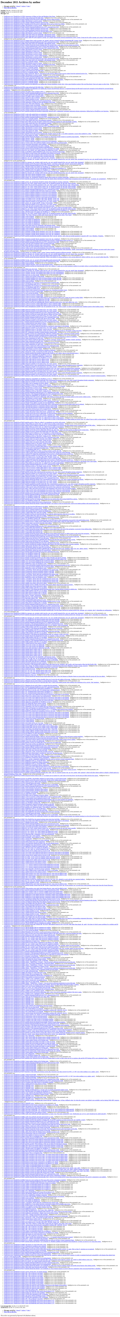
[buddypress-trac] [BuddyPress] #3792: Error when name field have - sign (24, 103)
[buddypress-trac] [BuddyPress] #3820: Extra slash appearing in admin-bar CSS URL (27, 299)
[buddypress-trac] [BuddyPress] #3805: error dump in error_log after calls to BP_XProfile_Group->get (31, 198)
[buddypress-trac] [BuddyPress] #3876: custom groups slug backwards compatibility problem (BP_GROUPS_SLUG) (35, 1010)
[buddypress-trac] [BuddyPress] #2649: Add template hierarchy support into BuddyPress (28, 511)
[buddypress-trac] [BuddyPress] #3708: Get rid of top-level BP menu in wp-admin (26, 506)
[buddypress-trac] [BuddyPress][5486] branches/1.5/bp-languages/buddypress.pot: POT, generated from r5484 (33, 393)
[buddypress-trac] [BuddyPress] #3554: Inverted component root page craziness (25, 324)
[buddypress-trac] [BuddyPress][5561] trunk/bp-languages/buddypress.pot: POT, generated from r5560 (31, 889)
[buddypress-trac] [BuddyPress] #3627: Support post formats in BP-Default (24, 276)
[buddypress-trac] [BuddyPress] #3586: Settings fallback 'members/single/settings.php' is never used (31, 667)
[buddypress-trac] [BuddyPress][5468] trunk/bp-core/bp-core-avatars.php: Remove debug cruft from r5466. (33, 314)
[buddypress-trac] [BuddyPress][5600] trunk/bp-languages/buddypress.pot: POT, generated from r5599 (31, 1150)
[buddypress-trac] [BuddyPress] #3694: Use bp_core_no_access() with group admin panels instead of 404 (32, 255)
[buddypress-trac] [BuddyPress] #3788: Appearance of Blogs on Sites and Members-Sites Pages (30, 16)
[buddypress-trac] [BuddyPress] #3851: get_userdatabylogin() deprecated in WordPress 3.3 (28, 688)
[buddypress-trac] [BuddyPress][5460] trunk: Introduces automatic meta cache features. (27, 245)
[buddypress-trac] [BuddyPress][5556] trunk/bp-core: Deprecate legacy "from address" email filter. (30, 807)
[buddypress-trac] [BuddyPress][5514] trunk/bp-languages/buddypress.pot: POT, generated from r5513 (31, 526)
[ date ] (28, 6)
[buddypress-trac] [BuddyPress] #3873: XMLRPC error (19, 998)
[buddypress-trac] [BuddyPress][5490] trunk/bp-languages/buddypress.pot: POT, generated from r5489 (31, 410)
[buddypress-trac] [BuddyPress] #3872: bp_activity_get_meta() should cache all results (27, 987)
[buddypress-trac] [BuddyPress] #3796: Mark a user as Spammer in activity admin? (26, 124)
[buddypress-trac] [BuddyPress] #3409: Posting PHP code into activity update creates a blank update (31, 726)
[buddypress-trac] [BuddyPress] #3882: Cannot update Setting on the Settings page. (26, 1040)
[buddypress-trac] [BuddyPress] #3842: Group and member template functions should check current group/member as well (37, 565)
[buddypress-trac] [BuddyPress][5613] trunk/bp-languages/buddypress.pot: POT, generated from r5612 (31, 1262)
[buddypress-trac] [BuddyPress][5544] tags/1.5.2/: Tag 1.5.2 (20, 675)
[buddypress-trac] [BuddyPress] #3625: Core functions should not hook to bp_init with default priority (31, 843)
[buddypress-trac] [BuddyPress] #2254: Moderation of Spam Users (22, 51)
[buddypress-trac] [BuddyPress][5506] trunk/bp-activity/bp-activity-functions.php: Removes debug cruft (32, 493)
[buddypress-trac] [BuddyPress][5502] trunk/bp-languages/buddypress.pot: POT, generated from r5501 (31, 478)
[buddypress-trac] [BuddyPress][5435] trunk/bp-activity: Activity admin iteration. (26, 55)
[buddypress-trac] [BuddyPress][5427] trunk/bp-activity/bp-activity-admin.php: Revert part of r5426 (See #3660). (34, 24)
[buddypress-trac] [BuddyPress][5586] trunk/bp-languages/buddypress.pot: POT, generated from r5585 (31, 1062)
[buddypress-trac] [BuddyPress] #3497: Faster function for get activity (23, 787)
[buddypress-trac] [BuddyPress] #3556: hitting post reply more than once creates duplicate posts (30, 935)
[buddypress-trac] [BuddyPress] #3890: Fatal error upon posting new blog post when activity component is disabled (35, 1175)
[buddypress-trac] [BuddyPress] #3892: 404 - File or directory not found (23, 1226)
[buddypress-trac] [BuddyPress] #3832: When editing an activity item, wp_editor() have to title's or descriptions (34, 417)
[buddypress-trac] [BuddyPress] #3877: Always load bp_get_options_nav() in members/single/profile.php (32, 1014)
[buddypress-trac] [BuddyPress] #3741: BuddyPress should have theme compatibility (27, 757)
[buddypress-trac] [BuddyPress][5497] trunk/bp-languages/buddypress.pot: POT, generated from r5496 (31, 437)
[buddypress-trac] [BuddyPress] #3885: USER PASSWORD (20, 1064)
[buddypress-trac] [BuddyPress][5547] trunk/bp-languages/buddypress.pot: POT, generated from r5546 (31, 687)
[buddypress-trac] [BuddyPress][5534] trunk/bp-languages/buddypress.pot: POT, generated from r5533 (31, 622)
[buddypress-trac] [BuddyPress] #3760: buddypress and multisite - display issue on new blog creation (31, 1213)
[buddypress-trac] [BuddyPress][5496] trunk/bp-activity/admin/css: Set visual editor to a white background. (33, 433)
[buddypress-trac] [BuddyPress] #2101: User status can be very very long (24, 723)
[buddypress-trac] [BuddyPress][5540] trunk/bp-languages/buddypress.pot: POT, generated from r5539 (31, 638)
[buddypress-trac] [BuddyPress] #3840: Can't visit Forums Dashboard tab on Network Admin (29, 560)
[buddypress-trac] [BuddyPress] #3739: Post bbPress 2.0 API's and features (24, 733)
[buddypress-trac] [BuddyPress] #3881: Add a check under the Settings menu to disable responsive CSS (32, 1037)
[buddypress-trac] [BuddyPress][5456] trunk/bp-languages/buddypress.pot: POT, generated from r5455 (31, 189)
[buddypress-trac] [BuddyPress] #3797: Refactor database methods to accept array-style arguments (30, 141)
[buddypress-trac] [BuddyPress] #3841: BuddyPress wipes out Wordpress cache (25, 563)
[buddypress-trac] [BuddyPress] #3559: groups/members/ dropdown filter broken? (26, 789)
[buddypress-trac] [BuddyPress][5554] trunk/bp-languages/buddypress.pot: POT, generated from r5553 (31, 786)
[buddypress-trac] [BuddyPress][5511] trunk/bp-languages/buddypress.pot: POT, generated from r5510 (31, 517)
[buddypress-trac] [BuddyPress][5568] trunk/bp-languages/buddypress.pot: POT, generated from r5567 (31, 936)
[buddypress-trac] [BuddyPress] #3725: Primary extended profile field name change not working (30, 190)
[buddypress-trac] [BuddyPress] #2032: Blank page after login (21, 269)
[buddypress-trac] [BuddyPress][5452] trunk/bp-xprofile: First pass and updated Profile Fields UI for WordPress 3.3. (35, 168)
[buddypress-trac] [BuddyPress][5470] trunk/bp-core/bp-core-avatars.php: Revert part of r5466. (29, 318)
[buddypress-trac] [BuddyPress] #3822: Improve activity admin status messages (25, 781)
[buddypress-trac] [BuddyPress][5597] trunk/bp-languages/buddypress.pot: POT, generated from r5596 (31, 1138)
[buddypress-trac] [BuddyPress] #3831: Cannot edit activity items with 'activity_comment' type (29, 411)
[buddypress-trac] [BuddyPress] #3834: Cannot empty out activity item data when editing (28, 439)
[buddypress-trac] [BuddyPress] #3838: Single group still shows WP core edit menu (26, 538)
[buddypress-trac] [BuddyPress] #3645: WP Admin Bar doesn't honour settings (25, 703)
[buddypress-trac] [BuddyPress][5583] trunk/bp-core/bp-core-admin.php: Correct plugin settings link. (31, 1044)
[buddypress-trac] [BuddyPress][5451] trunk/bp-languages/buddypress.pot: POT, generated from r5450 (31, 165)
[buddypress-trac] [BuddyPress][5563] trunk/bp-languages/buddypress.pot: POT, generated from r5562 (31, 905)
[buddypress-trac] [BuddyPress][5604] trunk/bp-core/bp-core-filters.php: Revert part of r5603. (29, 1172)
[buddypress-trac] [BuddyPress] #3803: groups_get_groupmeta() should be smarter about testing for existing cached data (36, 177)
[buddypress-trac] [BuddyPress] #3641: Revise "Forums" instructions (22, 595)
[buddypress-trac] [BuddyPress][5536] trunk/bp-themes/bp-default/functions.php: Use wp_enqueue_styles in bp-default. (36, 625)
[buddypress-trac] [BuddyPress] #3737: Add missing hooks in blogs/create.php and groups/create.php (31, 738)
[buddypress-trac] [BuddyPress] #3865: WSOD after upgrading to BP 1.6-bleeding (26, 960)
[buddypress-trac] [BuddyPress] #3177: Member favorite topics (21, 822)
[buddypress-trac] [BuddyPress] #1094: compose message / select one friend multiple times (28, 264)
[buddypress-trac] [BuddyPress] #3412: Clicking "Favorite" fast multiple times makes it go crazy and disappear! (34, 272)
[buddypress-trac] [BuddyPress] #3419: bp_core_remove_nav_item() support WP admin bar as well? (31, 150)
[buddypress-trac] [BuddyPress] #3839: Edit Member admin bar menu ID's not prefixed (27, 547)
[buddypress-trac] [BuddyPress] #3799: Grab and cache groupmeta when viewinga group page (29, 154)
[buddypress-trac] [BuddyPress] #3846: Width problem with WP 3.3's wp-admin (25, 587)
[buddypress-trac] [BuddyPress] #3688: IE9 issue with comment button (23, 596)
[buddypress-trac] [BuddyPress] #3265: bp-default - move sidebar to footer (24, 837)
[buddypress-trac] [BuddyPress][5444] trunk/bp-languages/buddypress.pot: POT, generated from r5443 (31, 117)
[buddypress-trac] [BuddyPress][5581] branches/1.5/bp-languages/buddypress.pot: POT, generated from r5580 (33, 1028)
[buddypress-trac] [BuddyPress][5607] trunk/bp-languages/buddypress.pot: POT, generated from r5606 (31, 1181)
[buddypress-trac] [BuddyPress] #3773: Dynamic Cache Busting (21, 69)
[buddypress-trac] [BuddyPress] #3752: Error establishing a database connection (25, 1195)
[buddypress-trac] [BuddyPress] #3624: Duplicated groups (20, 669)
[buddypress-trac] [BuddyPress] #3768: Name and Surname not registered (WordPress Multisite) (30, 350)
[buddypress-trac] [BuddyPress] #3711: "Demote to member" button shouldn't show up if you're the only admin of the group (37, 679)
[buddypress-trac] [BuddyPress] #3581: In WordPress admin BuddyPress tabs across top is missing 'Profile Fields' (34, 151)
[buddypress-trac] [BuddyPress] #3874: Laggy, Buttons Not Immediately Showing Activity (28, 1005)
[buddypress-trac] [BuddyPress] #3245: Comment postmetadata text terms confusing (27, 145)
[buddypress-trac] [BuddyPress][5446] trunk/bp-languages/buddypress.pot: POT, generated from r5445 (31, 126)
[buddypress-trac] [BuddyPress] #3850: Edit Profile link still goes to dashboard (25, 661)
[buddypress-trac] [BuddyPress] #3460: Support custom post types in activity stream (26, 829)
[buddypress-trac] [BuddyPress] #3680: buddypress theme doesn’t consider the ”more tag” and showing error (33, 753)
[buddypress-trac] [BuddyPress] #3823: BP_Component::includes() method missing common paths (30, 332)
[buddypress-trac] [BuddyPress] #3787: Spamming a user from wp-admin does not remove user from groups (33, 706)
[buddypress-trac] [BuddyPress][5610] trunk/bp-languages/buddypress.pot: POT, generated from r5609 (31, 1252)
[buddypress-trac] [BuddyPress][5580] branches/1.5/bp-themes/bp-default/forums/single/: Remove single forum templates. (37, 1025)
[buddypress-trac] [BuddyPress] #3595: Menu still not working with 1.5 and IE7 (25, 592)
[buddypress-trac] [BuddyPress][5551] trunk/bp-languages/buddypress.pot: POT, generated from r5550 (31, 745)
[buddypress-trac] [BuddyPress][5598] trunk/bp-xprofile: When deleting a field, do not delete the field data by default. (36, 1144)
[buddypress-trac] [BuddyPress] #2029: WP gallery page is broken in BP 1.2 (24, 91)
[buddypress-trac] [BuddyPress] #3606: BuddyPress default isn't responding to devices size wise (30, 711)
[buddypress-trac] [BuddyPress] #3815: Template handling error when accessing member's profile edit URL (33, 278)
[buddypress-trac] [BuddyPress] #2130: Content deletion (19, 720)
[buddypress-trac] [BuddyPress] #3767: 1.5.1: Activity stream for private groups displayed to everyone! (32, 864)
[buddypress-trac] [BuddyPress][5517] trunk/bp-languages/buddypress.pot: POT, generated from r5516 (31, 535)
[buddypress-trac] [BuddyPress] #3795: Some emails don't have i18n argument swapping (28, 120)
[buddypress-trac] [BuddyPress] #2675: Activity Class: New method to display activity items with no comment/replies (36, 142)
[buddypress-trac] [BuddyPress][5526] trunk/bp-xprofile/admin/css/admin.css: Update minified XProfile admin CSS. (35, 559)
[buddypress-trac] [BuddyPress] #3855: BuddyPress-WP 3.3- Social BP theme (25, 760)
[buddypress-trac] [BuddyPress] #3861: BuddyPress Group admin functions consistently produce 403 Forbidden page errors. (37, 894)
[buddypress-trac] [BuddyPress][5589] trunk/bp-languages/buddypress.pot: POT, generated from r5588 (31, 1079)
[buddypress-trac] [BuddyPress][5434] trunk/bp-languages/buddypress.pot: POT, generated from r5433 (31, 48)
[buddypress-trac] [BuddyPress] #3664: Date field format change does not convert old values (29, 700)
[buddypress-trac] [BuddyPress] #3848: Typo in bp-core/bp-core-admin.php (24, 644)
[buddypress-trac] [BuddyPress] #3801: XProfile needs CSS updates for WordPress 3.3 (27, 166)
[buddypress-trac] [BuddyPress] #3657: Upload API (18, 838)
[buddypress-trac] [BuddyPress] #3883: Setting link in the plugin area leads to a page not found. (30, 1041)
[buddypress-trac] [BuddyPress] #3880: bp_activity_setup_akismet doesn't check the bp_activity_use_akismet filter (35, 1031)
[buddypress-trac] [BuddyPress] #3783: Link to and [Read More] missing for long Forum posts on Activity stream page (36, 1216)
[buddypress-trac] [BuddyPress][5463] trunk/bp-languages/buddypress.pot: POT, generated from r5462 (31, 261)
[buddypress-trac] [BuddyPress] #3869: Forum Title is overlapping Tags (23, 974)
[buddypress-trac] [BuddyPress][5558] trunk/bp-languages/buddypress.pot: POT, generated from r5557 (31, 823)
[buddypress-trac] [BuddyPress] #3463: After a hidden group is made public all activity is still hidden (31, 660)
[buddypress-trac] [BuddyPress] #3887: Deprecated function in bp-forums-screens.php (27, 1118)
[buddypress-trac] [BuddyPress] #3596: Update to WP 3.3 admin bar (22, 771)
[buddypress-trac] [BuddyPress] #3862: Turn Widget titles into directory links (25, 903)
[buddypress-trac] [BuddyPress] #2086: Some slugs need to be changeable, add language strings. (30, 34)
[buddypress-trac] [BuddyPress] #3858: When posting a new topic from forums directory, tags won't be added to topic (35, 873)
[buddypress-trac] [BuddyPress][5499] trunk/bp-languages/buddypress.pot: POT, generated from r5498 (31, 464)
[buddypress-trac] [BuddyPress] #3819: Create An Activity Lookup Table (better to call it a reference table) (33, 303)
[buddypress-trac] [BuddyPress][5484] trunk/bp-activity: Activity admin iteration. (26, 389)
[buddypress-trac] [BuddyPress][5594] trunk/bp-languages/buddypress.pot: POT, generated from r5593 (31, 1121)
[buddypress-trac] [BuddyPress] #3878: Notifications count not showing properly (26, 1016)
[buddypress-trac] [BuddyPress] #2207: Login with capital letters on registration (25, 114)
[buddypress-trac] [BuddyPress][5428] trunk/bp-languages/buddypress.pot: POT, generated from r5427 (31, 27)
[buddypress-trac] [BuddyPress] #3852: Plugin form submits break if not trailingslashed (27, 696)
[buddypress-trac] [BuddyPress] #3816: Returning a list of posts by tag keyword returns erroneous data (31, 282)
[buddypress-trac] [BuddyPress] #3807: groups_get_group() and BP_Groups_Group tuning (28, 203)
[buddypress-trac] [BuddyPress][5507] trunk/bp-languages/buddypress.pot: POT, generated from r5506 (31, 494)
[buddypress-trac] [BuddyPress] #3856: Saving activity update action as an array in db (27, 850)
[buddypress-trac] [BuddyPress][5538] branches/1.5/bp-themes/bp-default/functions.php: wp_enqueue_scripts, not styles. (36, 634)
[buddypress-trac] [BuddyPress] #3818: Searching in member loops (22, 288)
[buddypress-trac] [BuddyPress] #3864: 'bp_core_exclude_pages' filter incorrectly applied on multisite (31, 938)
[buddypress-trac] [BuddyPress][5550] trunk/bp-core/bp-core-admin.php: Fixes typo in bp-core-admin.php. (33, 742)
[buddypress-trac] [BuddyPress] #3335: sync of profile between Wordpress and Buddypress (28, 147)
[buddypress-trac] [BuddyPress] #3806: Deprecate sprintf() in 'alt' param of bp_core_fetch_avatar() (30, 201)
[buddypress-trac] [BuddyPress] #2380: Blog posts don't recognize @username (25, 1247)
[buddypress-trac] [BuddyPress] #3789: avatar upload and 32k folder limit (24, 18)
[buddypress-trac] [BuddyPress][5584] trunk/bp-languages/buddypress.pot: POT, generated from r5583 (31, 1049)
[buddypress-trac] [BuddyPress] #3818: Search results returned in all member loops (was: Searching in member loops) (36, 290)
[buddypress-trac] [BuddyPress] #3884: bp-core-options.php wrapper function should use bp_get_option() (32, 1050)
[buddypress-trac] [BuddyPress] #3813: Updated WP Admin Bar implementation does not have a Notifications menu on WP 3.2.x (39, 240)
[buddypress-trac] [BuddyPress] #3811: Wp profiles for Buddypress (22, 221)
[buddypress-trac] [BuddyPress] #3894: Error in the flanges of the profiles (24, 1279)
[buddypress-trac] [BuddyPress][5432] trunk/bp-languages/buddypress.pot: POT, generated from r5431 (31, 42)
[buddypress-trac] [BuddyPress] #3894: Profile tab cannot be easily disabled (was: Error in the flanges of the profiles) (35, 1285)
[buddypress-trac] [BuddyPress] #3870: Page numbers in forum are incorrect (24, 977)
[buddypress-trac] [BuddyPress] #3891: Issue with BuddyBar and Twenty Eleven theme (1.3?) (29, 1192)
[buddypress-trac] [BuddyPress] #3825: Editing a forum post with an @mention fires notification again (31, 345)
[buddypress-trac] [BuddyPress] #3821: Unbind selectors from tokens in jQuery (25, 323)
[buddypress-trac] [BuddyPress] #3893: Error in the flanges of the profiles (24, 1277)
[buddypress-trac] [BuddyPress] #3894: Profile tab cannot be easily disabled (24, 1286)
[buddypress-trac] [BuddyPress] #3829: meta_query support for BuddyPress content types (28, 356)
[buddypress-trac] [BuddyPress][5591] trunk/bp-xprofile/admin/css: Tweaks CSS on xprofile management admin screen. (36, 1089)
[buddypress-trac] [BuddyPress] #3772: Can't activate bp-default (21, 293)
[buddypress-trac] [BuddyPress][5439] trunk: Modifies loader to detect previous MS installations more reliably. (34, 79)
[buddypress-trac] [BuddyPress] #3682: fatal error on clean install (21, 275)
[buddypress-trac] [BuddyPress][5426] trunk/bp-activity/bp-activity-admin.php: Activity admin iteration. (32, 19)
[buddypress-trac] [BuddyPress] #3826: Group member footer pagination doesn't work (27, 347)
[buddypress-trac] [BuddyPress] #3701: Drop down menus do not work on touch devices (28, 100)
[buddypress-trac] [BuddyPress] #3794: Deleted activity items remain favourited (25, 106)
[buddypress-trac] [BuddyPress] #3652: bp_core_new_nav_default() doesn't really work (27, 670)
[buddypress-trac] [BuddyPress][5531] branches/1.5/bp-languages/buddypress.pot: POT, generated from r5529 (33, 605)
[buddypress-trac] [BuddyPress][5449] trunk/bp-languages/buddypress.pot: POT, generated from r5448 (31, 148)
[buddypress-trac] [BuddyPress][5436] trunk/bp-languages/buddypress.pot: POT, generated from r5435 (31, 58)
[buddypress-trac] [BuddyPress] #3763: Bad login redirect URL (21, 598)
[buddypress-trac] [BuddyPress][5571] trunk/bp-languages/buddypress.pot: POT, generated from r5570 (31, 951)
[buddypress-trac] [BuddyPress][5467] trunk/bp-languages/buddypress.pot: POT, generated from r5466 (31, 312)
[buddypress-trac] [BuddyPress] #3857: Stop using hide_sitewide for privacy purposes (27, 868)
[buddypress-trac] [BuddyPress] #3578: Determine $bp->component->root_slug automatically (29, 834)
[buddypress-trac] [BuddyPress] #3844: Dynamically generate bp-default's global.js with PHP (29, 571)
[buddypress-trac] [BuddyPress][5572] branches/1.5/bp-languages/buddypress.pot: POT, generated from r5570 (33, 953)
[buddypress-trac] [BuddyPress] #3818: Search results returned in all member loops (26, 448)
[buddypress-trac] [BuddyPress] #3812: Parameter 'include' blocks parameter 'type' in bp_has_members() (32, 227)
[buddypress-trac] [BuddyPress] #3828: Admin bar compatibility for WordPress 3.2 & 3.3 (28, 354)
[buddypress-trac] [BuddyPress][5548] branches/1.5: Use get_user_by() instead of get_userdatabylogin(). (32, 690)
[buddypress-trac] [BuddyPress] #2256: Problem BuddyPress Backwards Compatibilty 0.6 (28, 975)
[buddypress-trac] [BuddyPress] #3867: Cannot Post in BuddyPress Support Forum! (26, 966)
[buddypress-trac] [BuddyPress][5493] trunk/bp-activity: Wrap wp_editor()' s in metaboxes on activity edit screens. (35, 422)
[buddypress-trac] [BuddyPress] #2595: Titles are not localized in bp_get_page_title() (27, 996)
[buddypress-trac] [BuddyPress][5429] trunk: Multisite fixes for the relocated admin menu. (28, 31)
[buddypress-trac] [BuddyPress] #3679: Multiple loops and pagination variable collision (27, 844)
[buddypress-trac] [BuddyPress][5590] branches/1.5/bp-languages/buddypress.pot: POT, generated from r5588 (33, 1080)
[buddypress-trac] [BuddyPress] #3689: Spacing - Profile (19, 138)
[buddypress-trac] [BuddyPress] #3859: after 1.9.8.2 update (20, 876)
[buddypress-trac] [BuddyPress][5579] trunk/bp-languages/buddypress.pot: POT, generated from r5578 (31, 1023)
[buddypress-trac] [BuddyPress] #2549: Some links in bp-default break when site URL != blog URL (31, 729)
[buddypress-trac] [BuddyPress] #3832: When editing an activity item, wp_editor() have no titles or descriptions (34, 423)
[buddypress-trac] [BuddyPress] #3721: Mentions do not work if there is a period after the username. (31, 681)
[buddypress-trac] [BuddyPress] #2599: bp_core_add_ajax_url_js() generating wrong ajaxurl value (30, 658)
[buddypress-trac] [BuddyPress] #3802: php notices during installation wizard (25, 174)
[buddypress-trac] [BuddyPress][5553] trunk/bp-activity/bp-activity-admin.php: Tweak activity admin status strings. (35, 780)
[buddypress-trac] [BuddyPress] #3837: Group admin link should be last (23, 527)
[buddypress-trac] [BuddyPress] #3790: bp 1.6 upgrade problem (21, 61)
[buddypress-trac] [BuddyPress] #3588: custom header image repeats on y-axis (25, 599)
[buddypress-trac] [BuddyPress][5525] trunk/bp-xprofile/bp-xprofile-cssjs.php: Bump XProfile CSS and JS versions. (35, 557)
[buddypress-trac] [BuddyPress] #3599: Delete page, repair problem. (22, 835)
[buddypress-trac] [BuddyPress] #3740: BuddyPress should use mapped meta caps (26, 846)
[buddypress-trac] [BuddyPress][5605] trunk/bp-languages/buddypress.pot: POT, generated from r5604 (31, 1174)
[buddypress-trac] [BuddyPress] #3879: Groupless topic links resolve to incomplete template (29, 1019)
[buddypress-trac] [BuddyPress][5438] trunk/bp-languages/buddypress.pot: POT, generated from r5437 (31, 76)
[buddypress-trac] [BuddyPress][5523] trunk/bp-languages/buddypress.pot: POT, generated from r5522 (31, 551)
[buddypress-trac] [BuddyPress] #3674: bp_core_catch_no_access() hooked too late (26, 849)
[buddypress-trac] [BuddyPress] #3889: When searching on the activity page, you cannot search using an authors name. (36, 1154)
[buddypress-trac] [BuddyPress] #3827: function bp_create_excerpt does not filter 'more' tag (29, 351)
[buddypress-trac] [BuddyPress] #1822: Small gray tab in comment (22, 97)
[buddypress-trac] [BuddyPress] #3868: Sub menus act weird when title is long (25, 972)
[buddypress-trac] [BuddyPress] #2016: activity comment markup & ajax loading (26, 509)
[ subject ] (23, 6)
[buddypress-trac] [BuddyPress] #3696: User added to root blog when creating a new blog (28, 1207)
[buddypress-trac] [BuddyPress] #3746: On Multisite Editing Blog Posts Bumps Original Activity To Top (32, 601)
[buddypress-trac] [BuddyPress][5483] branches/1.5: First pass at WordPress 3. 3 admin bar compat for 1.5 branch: (35, 386)
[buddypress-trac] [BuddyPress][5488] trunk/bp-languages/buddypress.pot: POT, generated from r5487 (31, 401)
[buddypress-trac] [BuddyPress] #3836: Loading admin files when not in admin (25, 512)
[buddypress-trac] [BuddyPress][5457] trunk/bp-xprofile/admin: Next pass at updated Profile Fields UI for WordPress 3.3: (37, 210)
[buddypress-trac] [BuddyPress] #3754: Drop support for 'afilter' (21, 130)
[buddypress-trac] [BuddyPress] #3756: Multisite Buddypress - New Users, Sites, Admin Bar (29, 1210)
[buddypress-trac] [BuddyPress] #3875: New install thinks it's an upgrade (23, 1008)
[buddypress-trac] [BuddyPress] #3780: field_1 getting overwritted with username (26, 1214)
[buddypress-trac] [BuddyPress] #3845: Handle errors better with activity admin (25, 583)
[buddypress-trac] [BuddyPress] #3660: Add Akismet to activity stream (23, 21)
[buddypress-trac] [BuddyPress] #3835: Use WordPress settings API (22, 496)
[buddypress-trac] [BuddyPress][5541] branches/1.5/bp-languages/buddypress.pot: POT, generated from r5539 (33, 640)
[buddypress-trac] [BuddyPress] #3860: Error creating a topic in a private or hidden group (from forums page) (33, 891)
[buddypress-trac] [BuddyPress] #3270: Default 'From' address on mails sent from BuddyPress (29, 402)
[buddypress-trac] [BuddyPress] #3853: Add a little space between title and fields (26, 750)
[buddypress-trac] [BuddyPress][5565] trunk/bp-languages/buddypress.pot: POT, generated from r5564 (31, 921)
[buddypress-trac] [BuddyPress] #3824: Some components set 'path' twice (24, 338)
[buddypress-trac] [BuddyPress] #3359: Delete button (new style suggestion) (24, 841)
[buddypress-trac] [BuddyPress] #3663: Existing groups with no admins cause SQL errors (28, 724)
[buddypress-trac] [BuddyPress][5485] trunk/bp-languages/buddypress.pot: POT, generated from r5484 (31, 392)
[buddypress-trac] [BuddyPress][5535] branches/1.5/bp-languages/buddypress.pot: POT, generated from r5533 (33, 623)
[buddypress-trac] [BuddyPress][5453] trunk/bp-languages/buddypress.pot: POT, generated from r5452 (31, 171)
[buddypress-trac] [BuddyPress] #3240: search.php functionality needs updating (25, 144)
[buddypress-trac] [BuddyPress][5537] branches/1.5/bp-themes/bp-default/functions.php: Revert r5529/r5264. (33, 628)
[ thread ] (18, 6)
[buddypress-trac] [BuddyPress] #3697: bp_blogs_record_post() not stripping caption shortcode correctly (32, 856)
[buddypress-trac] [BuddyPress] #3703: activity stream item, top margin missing (25, 980)
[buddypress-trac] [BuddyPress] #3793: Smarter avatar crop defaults (22, 105)
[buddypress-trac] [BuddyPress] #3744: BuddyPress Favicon (20, 1208)
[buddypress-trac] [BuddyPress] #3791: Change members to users (21, 99)
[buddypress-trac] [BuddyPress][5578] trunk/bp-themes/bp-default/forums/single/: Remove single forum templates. (35, 1022)
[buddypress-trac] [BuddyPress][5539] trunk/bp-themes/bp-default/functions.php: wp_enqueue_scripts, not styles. (34, 635)
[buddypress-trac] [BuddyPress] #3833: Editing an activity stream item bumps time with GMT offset (31, 428)
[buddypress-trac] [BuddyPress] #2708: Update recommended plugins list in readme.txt (27, 1165)
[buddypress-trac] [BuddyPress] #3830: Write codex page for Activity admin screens (27, 359)
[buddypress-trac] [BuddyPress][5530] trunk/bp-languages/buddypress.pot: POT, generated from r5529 (31, 604)
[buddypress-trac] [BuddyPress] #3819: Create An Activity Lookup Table (23, 291)
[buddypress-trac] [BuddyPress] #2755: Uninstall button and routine (22, 470)
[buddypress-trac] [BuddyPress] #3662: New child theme (19, 1035)
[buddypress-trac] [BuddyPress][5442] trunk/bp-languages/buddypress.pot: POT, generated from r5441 (31, 93)
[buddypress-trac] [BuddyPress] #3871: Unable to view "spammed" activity (24, 978)
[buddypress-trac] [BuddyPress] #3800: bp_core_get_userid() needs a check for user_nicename (29, 157)
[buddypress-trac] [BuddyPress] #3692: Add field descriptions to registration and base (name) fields (31, 405)
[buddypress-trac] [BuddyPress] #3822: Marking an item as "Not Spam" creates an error (27, 384)
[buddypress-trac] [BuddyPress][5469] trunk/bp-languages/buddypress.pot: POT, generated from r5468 (31, 317)
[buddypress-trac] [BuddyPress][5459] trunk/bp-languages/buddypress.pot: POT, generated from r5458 (31, 242)
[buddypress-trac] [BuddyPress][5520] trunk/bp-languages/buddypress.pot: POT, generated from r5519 (31, 542)
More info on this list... (10, 7)
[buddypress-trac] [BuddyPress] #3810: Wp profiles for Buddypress (22, 219)
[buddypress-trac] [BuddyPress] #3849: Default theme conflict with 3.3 (23, 649)
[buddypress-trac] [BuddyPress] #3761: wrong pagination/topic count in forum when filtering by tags (31, 46)
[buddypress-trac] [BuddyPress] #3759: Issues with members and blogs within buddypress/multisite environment (34, 1196)
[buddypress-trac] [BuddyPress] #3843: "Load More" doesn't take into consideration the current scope (31, 569)
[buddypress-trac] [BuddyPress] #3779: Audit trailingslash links (21, 971)
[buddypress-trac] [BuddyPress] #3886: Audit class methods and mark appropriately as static (29, 1116)
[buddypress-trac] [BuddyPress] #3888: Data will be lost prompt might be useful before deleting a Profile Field (34, 1139)
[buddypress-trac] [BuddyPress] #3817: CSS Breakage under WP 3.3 (22, 284)
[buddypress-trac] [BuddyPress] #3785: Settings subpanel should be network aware (26, 22)
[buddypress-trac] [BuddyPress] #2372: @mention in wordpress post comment (25, 1246)
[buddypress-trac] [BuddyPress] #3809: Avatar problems (19, 216)
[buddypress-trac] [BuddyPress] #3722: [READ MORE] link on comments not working (27, 923)
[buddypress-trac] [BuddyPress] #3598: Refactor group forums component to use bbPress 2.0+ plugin (31, 942)
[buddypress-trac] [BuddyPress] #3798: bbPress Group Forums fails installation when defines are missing (32, 153)
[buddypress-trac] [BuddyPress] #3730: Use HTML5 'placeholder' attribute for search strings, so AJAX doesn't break (35, 778)
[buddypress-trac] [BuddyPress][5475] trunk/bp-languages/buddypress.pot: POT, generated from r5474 (31, 342)
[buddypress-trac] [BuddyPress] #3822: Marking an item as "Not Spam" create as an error (28, 329)
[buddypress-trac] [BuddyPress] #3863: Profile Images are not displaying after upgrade (27, 909)
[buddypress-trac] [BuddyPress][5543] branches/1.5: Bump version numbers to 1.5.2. (27, 673)
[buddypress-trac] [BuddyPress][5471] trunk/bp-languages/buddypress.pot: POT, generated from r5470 (31, 321)
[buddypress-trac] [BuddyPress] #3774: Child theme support (20, 793)
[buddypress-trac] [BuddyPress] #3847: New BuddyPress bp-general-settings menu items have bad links (32, 619)
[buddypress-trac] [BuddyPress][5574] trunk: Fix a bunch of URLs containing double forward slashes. (31, 969)
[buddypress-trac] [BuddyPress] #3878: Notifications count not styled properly (25, 1133)
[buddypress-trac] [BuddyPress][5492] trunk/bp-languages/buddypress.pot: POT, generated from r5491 (31, 416)
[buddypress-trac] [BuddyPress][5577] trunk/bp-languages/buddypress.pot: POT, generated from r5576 (31, 995)
